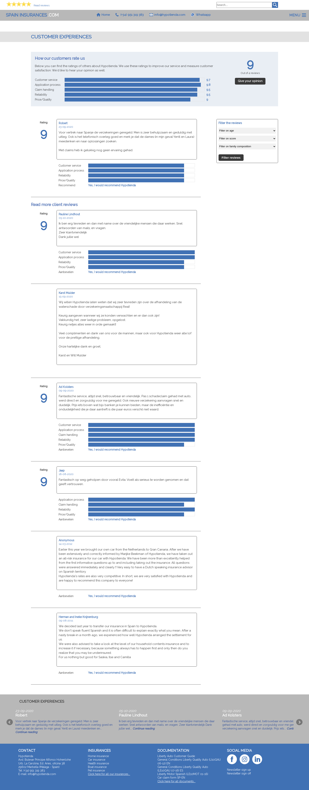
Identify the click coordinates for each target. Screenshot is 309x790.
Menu (294, 15)
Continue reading (26, 732)
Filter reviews (231, 157)
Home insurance (98, 756)
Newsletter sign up (239, 769)
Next (299, 722)
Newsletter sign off (239, 773)
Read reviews (41, 5)
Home (105, 14)
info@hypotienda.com (169, 14)
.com (32, 15)
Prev (10, 722)
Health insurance (98, 763)
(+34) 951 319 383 (132, 14)
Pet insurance (96, 770)
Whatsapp (203, 14)
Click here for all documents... (176, 781)
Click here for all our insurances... (109, 774)
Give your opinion (250, 81)
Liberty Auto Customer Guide (176, 756)
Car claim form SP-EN (171, 777)
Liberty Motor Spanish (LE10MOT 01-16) (182, 774)
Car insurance (96, 759)
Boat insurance (97, 767)
